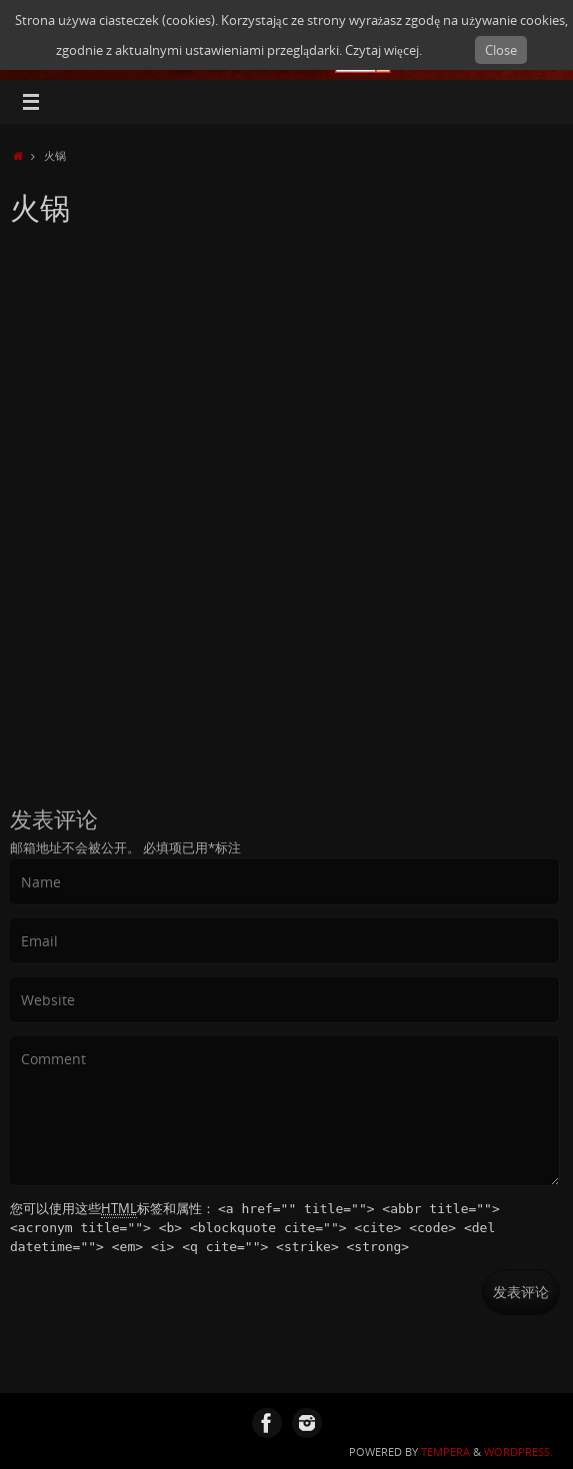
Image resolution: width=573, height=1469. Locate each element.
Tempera (445, 1451)
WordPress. (518, 1451)
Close (501, 50)
